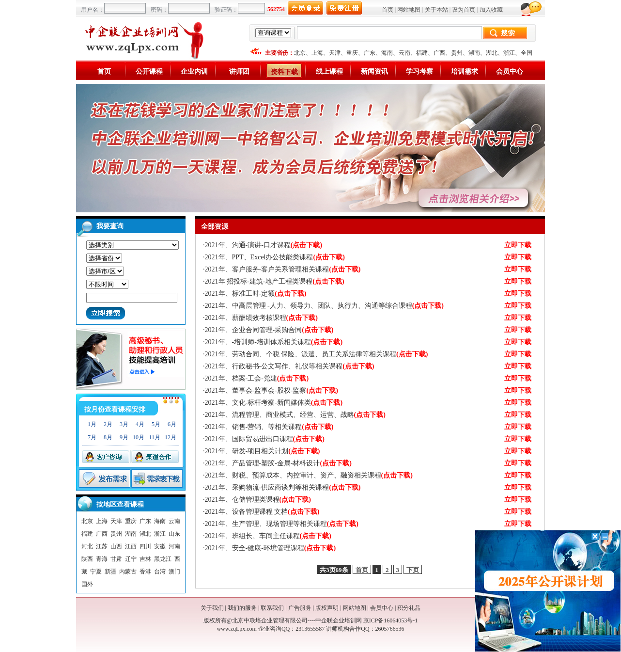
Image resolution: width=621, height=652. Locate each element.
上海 (317, 52)
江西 (131, 546)
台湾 (160, 571)
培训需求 (464, 71)
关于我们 (212, 607)
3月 (124, 424)
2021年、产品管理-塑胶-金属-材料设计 (278, 463)
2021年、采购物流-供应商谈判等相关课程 (283, 487)
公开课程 (149, 71)
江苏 (102, 546)
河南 (174, 546)
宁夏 (96, 571)
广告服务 (299, 607)
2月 (108, 424)
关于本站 (436, 9)
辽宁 (131, 559)
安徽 (160, 546)
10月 (138, 437)
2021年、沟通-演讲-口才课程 (264, 245)
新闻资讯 (374, 71)
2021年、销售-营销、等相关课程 (269, 426)
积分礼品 (408, 607)
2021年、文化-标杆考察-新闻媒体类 (274, 402)
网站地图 (408, 9)
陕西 (87, 559)
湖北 (491, 52)
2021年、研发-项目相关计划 (262, 451)
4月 (140, 424)
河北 (87, 546)
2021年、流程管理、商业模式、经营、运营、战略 (295, 414)
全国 (526, 52)
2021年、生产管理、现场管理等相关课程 (281, 523)
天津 (335, 52)
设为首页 (463, 9)
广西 (439, 52)
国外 (87, 584)
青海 (102, 559)
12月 (170, 437)
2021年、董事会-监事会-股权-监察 (271, 390)
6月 (172, 424)
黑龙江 (162, 559)
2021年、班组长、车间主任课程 (268, 536)
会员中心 (509, 71)
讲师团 (239, 71)
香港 (145, 571)
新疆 (110, 571)
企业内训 (194, 71)
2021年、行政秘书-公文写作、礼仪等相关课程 (289, 366)
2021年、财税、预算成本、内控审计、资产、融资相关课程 (309, 475)
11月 (154, 437)
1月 (92, 424)
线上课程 (329, 71)
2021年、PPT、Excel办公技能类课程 (275, 257)
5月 (156, 424)
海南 (387, 52)
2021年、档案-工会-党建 (257, 378)
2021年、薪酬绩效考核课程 (261, 317)
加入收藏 (491, 9)
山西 (116, 546)
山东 (174, 533)
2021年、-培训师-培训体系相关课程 (274, 342)
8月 (108, 437)
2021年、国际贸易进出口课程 (265, 439)
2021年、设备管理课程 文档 (262, 511)
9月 (124, 437)
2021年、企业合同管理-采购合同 (269, 330)
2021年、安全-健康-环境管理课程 (270, 548)
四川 (145, 546)
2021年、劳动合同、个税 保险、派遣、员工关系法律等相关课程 (316, 354)
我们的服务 (242, 607)
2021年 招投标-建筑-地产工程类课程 (274, 281)
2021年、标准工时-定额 (256, 293)
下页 (412, 569)
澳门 (174, 571)
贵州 (457, 52)
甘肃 (116, 559)
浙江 (509, 52)
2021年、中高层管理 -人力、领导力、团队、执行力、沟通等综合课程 (324, 305)
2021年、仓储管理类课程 (258, 499)
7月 (92, 437)
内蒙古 (128, 571)
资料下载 (284, 72)
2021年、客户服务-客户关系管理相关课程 (283, 269)
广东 (369, 52)
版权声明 (327, 607)
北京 (300, 52)
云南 (404, 52)
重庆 (352, 52)
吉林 (145, 559)
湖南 (474, 52)
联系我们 (272, 607)
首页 (387, 9)
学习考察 (419, 71)
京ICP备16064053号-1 (390, 620)
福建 (422, 52)
